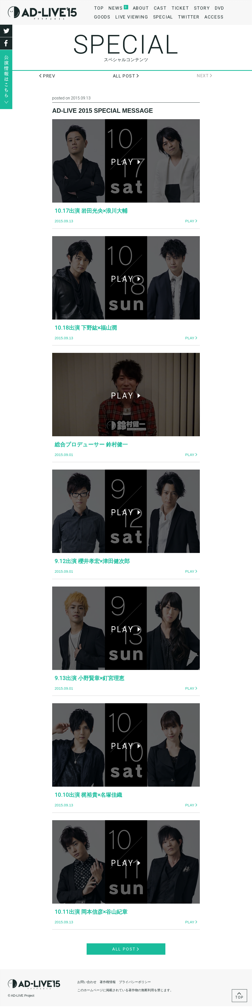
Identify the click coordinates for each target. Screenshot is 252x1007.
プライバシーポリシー (135, 983)
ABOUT (141, 8)
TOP (99, 8)
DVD (219, 8)
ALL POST (126, 75)
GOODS (102, 16)
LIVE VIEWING (131, 16)
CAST (160, 8)
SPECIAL (163, 16)
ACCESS (214, 16)
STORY (202, 8)
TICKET (180, 8)
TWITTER (189, 16)
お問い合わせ (86, 983)
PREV (47, 75)
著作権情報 (108, 983)
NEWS (116, 8)
